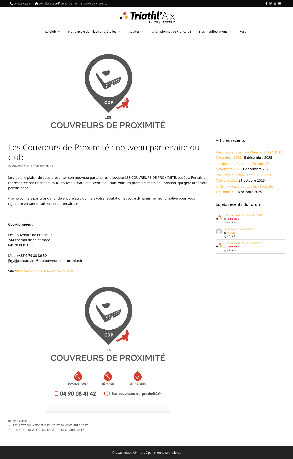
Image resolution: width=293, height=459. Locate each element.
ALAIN (231, 232)
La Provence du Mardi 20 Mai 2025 (243, 243)
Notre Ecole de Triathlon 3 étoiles (96, 31)
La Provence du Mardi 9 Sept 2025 (243, 215)
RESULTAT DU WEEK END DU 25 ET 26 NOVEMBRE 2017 (50, 425)
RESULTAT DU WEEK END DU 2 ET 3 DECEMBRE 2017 (48, 430)
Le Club (54, 31)
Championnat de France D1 (171, 31)
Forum (244, 31)
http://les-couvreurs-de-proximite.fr (44, 271)
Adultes (138, 31)
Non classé (20, 421)
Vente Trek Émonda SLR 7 (238, 229)
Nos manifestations (217, 31)
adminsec (233, 218)
